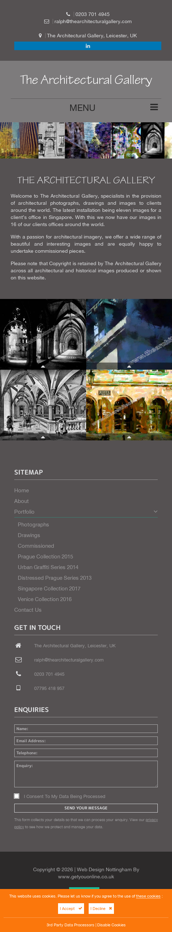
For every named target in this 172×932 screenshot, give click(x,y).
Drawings (29, 535)
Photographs (33, 524)
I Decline (101, 908)
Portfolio (86, 511)
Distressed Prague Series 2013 (55, 578)
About (21, 501)
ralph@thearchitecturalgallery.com (93, 21)
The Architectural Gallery (86, 81)
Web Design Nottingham (104, 869)
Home (21, 490)
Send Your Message (86, 808)
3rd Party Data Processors (70, 924)
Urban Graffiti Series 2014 (48, 567)
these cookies (148, 896)
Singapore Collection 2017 (49, 588)
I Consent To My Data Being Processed (59, 796)
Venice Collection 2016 (45, 599)
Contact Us (28, 610)
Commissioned (36, 546)
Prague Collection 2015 (45, 556)
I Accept (71, 908)
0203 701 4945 (92, 14)
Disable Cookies (111, 924)
